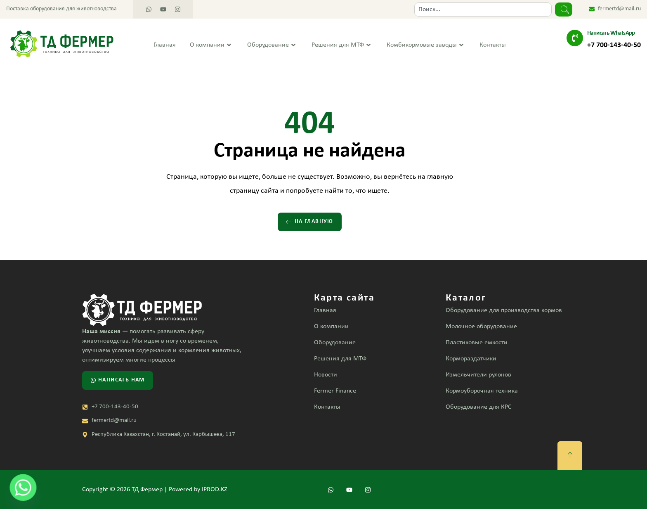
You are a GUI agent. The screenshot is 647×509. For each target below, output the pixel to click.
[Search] (563, 9)
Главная (164, 45)
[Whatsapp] (23, 487)
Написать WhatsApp (611, 33)
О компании (211, 45)
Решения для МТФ (342, 45)
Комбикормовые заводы (426, 45)
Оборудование (272, 45)
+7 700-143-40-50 (614, 45)
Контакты (492, 45)
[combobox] (483, 9)
